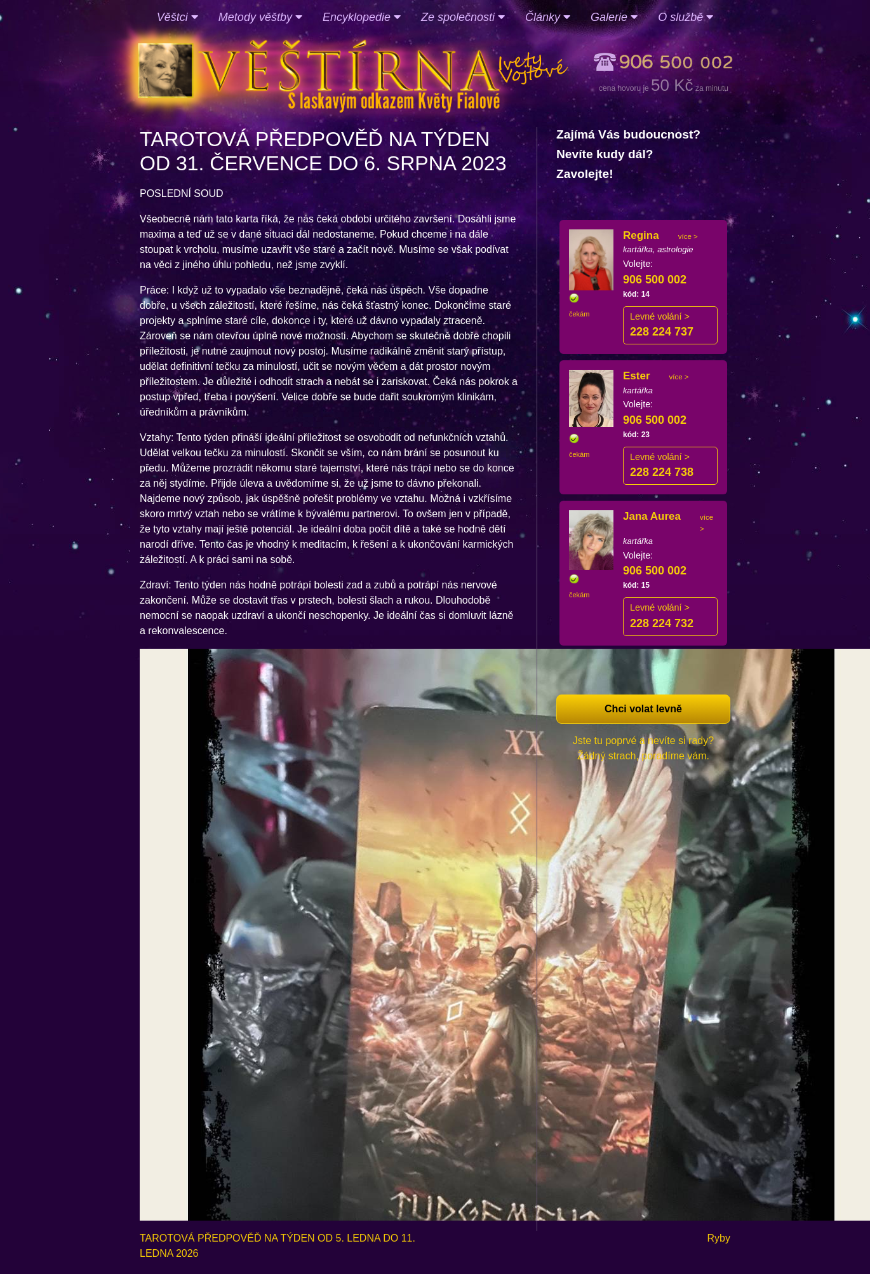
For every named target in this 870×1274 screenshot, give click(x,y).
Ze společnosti (463, 17)
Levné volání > (660, 316)
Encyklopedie (362, 17)
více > (688, 236)
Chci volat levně (643, 708)
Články (547, 17)
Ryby (718, 1238)
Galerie (614, 17)
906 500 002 (654, 279)
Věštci (177, 17)
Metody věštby (260, 17)
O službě (685, 17)
